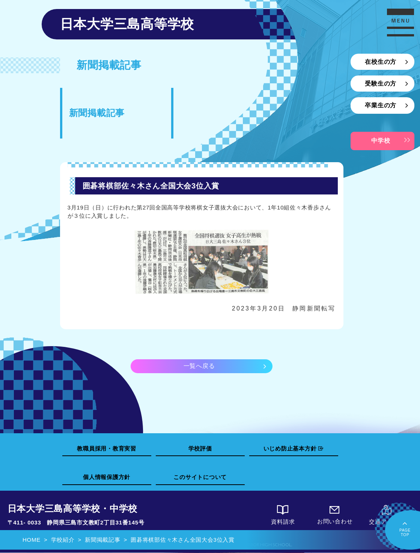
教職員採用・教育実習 (106, 448)
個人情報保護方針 (106, 477)
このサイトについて (200, 477)
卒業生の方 (380, 105)
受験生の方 (380, 83)
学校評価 (200, 448)
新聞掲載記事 (102, 539)
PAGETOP (405, 528)
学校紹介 (63, 539)
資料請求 (283, 516)
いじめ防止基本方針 (293, 448)
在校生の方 (380, 62)
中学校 (380, 140)
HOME (32, 539)
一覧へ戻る (199, 366)
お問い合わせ (335, 515)
